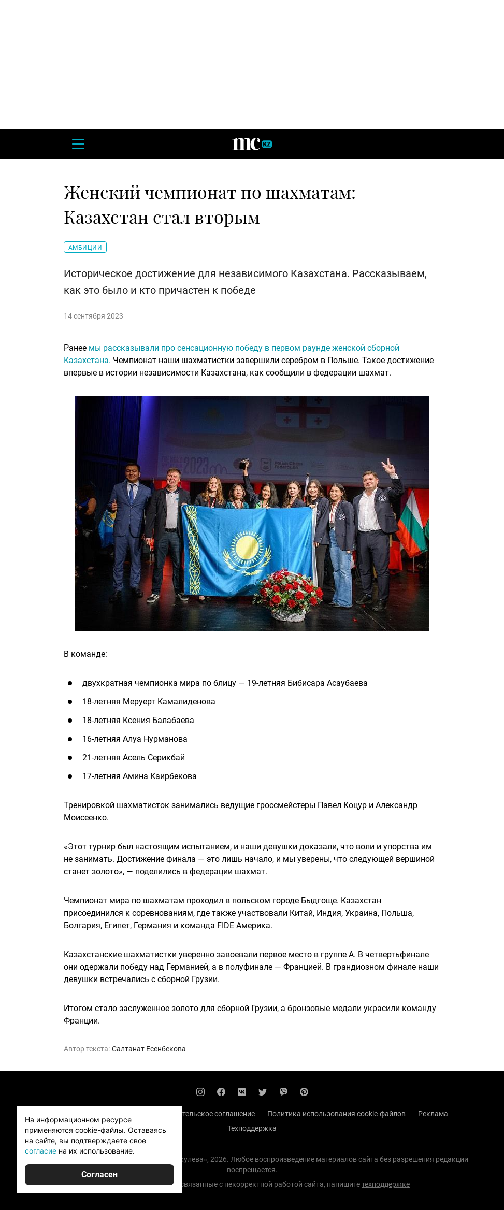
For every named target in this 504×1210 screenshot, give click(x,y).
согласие (40, 1150)
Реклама (433, 1114)
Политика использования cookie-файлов (336, 1114)
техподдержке (386, 1184)
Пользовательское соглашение (202, 1114)
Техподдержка (252, 1128)
